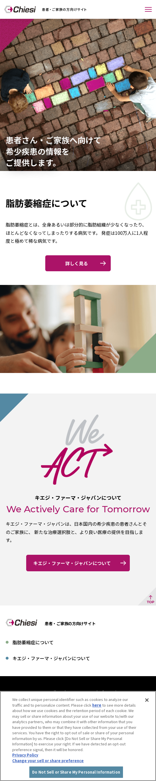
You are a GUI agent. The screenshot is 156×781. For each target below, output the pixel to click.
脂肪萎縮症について (33, 642)
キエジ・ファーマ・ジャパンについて (51, 658)
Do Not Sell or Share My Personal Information (78, 692)
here (96, 709)
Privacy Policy (25, 759)
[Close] (147, 704)
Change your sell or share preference (48, 765)
